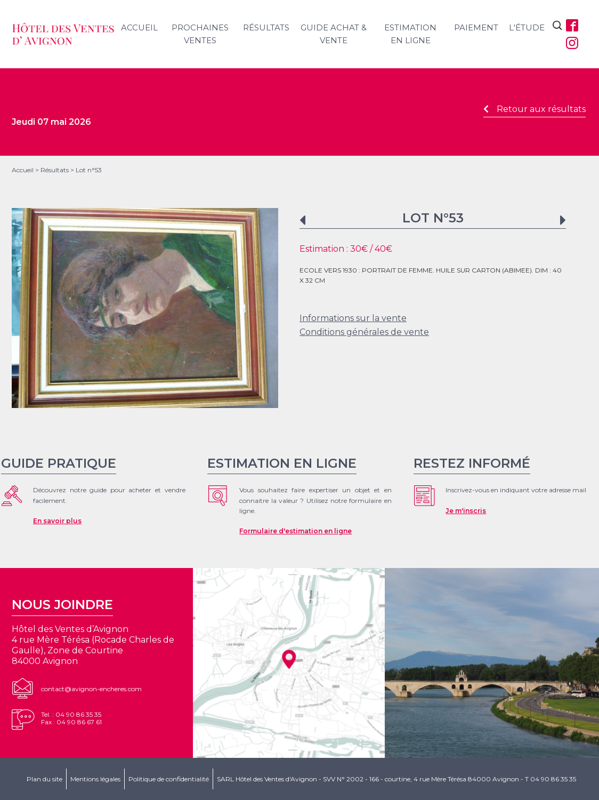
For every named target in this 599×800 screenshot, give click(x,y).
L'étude (527, 27)
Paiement (476, 27)
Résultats (266, 27)
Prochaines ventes (200, 33)
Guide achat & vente (334, 33)
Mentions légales (95, 779)
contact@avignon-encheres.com (91, 689)
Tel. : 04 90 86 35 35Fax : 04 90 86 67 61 (71, 718)
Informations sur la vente (353, 318)
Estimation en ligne (410, 33)
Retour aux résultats (534, 109)
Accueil (139, 27)
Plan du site (44, 779)
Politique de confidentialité (168, 779)
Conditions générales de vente (364, 332)
